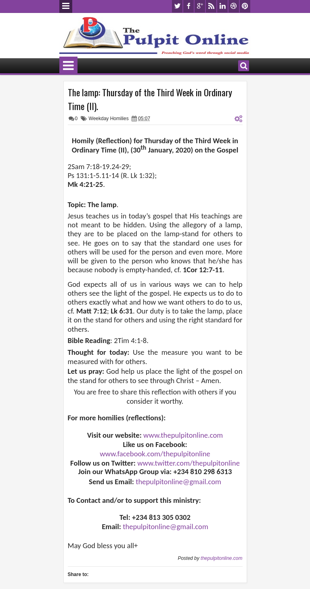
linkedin (222, 6)
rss (211, 6)
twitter (177, 6)
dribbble (233, 6)
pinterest (245, 6)
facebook (188, 6)
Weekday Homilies (109, 118)
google (200, 6)
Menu (65, 6)
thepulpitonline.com (221, 558)
